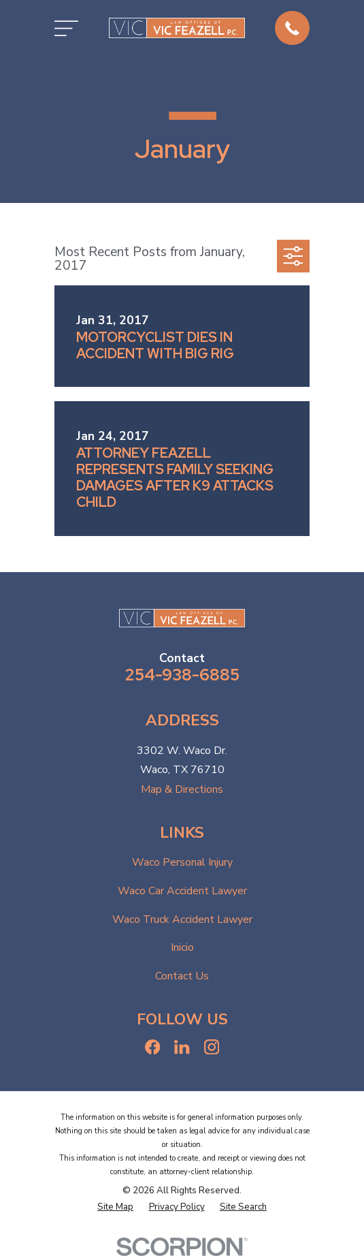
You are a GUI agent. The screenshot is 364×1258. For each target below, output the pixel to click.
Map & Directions (182, 789)
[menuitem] (115, 1207)
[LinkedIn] (181, 1046)
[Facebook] (152, 1046)
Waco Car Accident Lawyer (182, 890)
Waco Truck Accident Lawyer (182, 919)
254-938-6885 (182, 674)
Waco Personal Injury (182, 862)
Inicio (182, 947)
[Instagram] (211, 1046)
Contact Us (182, 976)
